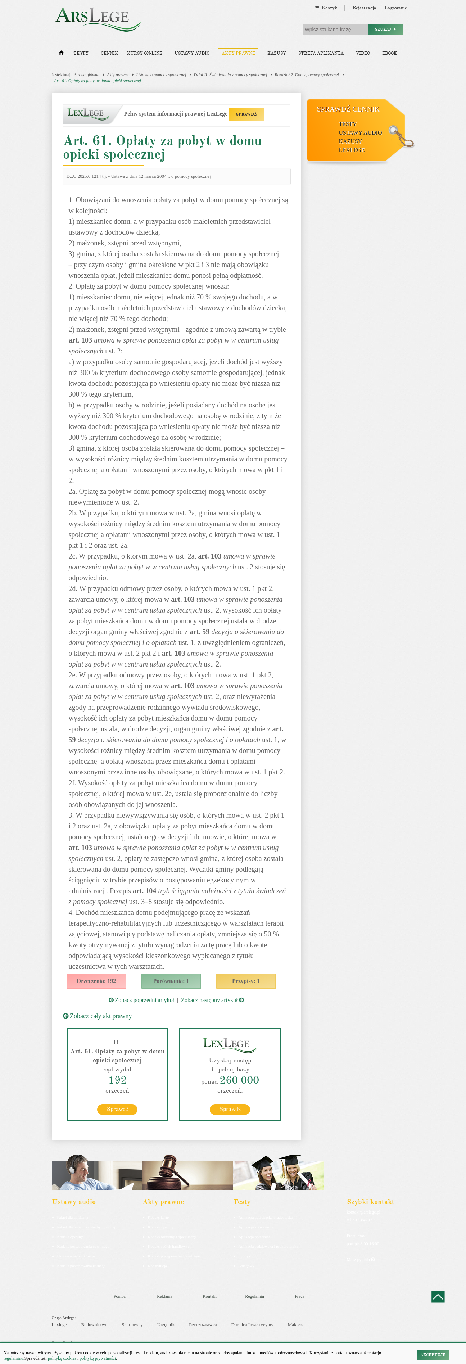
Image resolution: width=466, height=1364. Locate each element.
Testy (81, 53)
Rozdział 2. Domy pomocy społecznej (307, 74)
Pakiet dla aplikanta (73, 1217)
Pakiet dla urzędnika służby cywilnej (86, 1226)
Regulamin (254, 1295)
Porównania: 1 (171, 981)
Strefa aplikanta (321, 53)
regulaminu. (14, 1358)
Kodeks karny (159, 1217)
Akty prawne (238, 53)
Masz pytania (361, 1259)
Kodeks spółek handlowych (170, 1246)
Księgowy (247, 1265)
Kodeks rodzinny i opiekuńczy (172, 1236)
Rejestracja (364, 8)
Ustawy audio (192, 53)
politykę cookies (62, 1358)
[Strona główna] (61, 54)
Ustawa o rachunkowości (77, 1256)
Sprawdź (117, 1108)
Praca (299, 1295)
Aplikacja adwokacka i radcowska (266, 1217)
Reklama (164, 1295)
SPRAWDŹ (246, 114)
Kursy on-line (144, 53)
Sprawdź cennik (348, 109)
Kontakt (210, 1295)
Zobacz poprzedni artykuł (141, 1000)
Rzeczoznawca (203, 1324)
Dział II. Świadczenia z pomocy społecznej (230, 74)
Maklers (295, 1324)
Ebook (389, 53)
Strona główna (86, 74)
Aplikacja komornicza (256, 1226)
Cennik (109, 53)
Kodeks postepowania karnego (81, 1265)
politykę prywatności (98, 1358)
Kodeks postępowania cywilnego (83, 1246)
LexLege (352, 150)
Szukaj (385, 29)
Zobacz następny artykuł (212, 1000)
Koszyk (326, 8)
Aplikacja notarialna (255, 1236)
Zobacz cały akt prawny (97, 1016)
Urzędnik (166, 1324)
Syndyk (245, 1256)
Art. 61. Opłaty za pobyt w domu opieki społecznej (97, 80)
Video (363, 53)
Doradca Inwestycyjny (252, 1324)
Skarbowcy (132, 1324)
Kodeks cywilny (70, 1236)
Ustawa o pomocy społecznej (161, 74)
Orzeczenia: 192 (96, 981)
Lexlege (59, 1324)
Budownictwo (94, 1324)
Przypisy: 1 (246, 981)
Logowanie (395, 8)
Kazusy (276, 53)
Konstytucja (157, 1265)
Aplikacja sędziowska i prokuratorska (268, 1246)
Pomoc (120, 1295)
